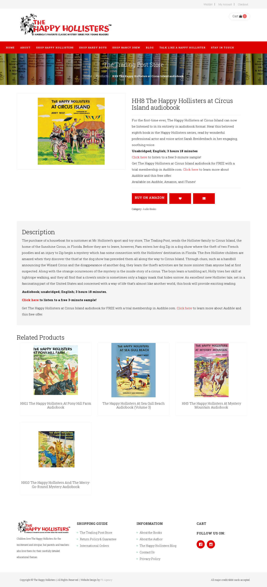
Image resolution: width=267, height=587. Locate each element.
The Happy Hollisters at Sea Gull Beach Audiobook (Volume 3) (133, 405)
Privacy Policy (150, 559)
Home (88, 76)
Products (102, 76)
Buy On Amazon (149, 197)
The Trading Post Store (96, 532)
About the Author (151, 539)
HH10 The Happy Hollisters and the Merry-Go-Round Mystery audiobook (55, 484)
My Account (225, 4)
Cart (237, 16)
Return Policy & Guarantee (98, 539)
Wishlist (208, 4)
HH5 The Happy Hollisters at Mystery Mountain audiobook (211, 405)
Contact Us (147, 552)
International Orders (94, 546)
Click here (139, 157)
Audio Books (149, 209)
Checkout (243, 4)
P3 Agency (106, 579)
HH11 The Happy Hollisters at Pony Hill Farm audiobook (55, 405)
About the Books (151, 532)
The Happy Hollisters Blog (158, 546)
